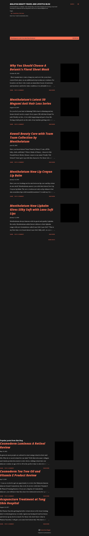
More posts (51, 239)
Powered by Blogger (44, 530)
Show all (75, 38)
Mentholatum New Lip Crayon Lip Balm (31, 173)
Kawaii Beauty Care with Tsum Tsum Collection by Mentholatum (31, 137)
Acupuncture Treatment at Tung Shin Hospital (22, 501)
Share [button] (11, 90)
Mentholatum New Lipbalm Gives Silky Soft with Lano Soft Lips (31, 209)
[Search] (72, 4)
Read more (52, 90)
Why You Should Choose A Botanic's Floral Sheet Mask (29, 67)
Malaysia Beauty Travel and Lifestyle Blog (30, 4)
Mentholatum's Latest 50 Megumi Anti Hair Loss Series (30, 101)
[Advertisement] (43, 53)
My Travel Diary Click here (17, 13)
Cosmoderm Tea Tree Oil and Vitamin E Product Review (20, 473)
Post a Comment (19, 90)
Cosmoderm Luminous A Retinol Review (22, 445)
